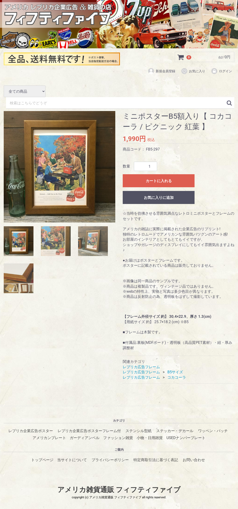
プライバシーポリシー (110, 459)
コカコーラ (176, 377)
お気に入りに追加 (159, 197)
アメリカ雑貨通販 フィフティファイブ (119, 490)
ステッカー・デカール (174, 430)
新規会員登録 (161, 71)
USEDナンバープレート (185, 438)
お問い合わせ (194, 459)
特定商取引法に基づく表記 (155, 459)
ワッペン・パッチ (213, 430)
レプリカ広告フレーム (141, 367)
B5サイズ (175, 372)
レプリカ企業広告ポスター (30, 430)
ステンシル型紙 (139, 430)
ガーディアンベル (84, 438)
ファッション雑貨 (118, 438)
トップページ (42, 459)
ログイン (221, 71)
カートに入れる (159, 181)
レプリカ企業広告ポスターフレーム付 (89, 430)
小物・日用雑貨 (150, 438)
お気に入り (193, 71)
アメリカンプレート (49, 438)
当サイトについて (72, 459)
